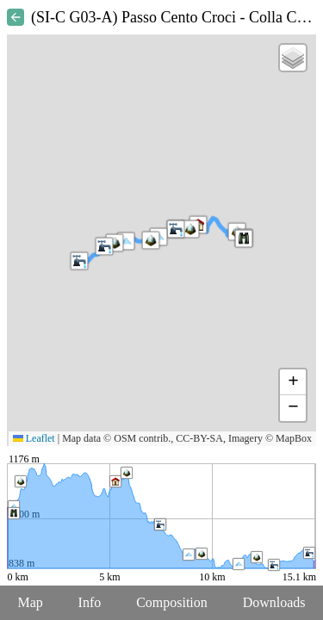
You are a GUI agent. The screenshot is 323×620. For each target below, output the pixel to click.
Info (90, 602)
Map (29, 602)
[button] (79, 261)
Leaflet (34, 438)
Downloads (274, 602)
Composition (172, 602)
